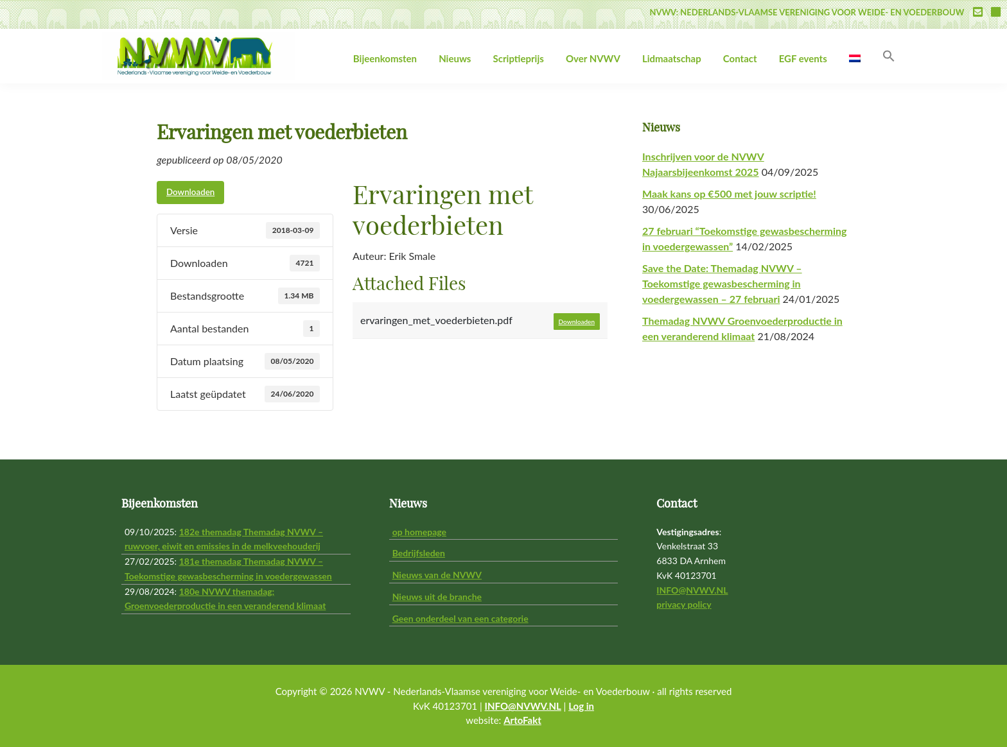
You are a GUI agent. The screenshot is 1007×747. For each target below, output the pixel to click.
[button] (889, 56)
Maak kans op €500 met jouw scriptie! (729, 193)
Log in (581, 706)
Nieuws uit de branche (437, 596)
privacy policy (683, 604)
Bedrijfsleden (418, 552)
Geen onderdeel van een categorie (460, 618)
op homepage (419, 531)
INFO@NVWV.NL (692, 590)
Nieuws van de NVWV (437, 574)
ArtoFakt (522, 720)
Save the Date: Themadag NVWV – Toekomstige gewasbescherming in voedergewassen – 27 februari (722, 283)
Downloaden (190, 192)
